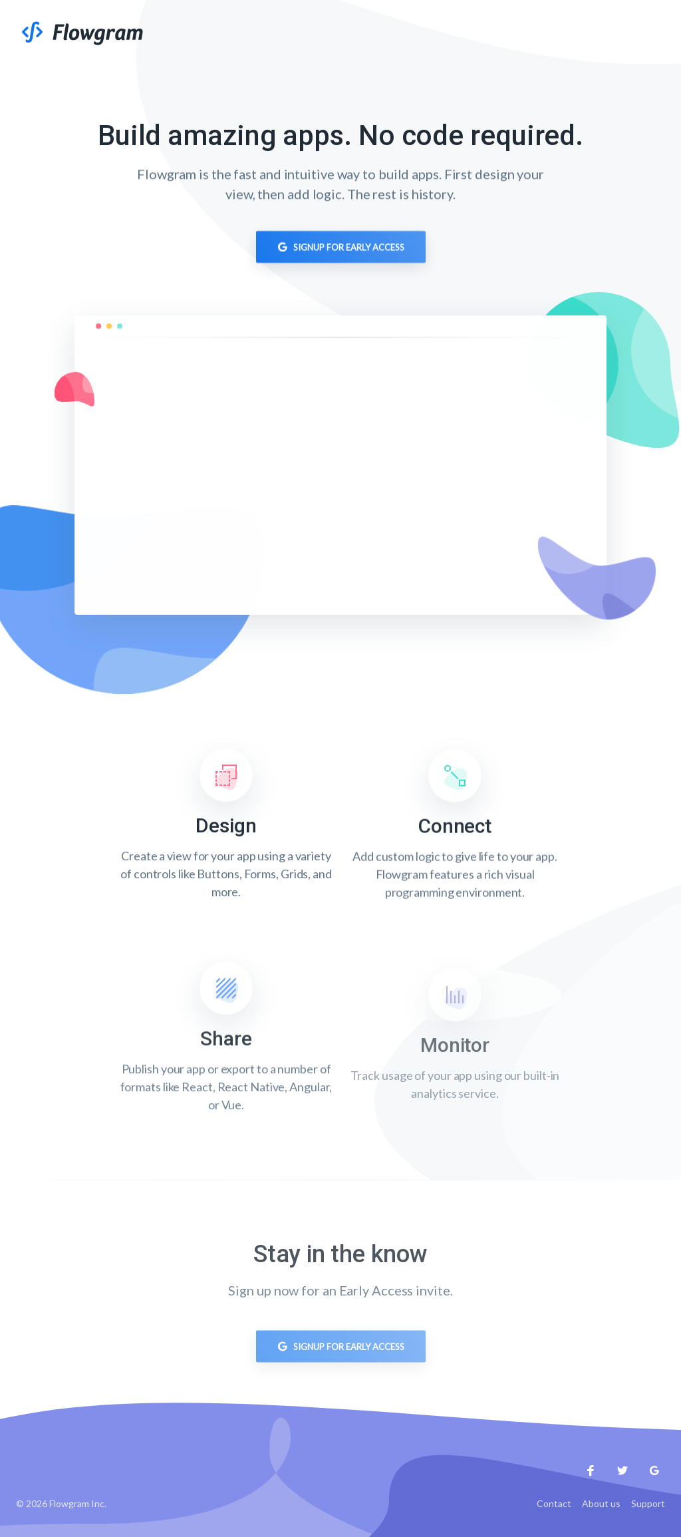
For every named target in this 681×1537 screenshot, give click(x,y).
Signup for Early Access (340, 249)
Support (648, 1503)
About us (601, 1503)
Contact (554, 1503)
